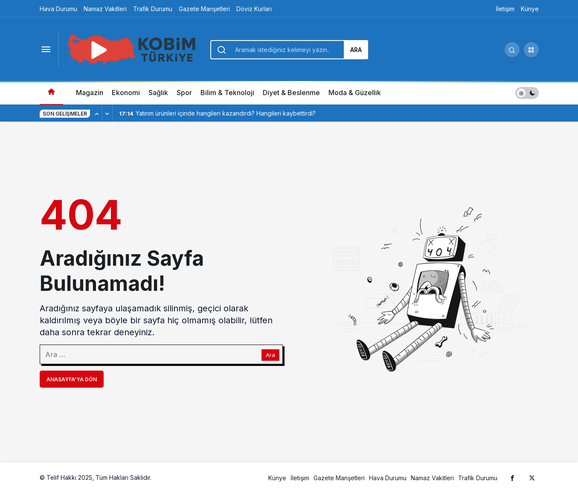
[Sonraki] (107, 113)
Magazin (89, 92)
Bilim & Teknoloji (227, 92)
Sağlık (158, 92)
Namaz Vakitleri (105, 8)
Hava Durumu (58, 8)
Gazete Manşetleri (204, 8)
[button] (531, 49)
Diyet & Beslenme (291, 92)
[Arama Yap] (512, 49)
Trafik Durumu (152, 8)
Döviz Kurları (254, 8)
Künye (530, 8)
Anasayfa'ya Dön (71, 379)
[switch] (527, 92)
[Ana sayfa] (51, 92)
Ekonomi (126, 92)
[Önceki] (97, 113)
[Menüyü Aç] (46, 49)
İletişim (505, 8)
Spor (184, 92)
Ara (356, 49)
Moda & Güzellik (354, 92)
